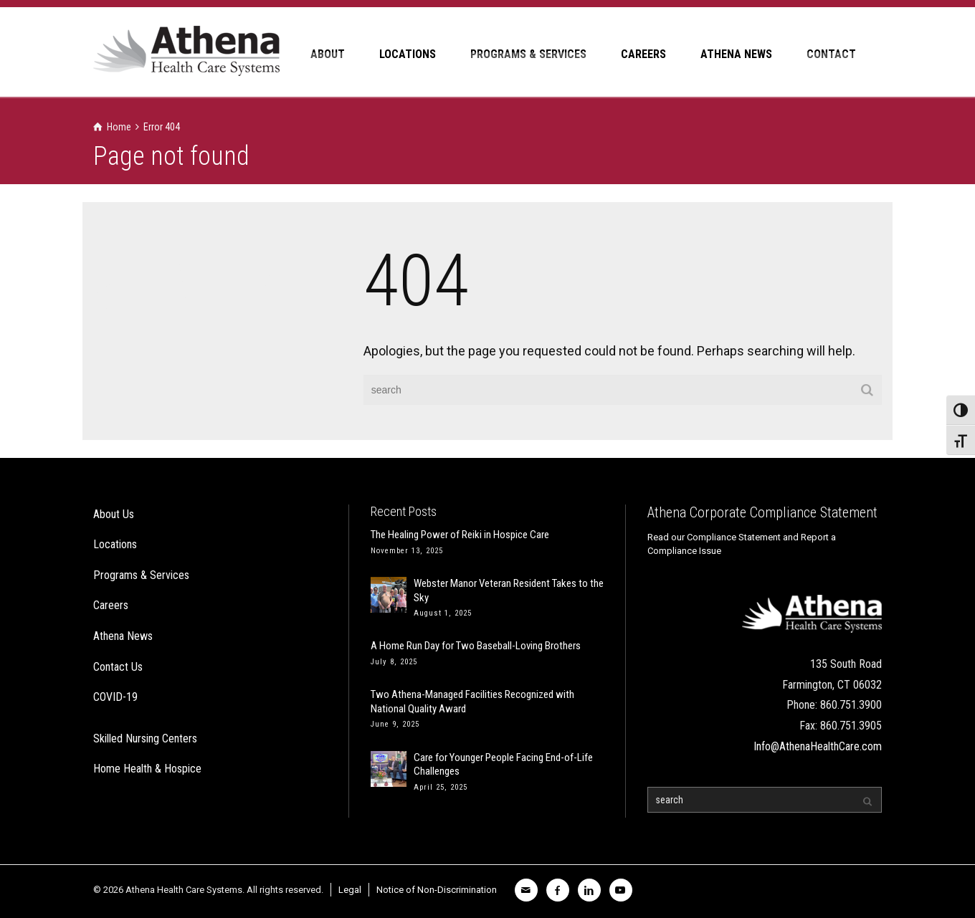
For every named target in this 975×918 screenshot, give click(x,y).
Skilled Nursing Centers (145, 738)
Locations (115, 544)
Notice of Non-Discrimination (436, 889)
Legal (349, 889)
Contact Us (118, 667)
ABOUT (327, 54)
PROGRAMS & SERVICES (528, 54)
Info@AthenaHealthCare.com (817, 746)
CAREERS (643, 54)
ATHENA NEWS (736, 54)
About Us (113, 514)
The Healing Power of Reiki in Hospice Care (460, 534)
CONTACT (831, 54)
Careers (110, 605)
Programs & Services (141, 575)
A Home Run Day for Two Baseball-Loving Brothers (476, 645)
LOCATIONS (407, 54)
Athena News (123, 636)
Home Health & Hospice (147, 768)
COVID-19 (115, 697)
